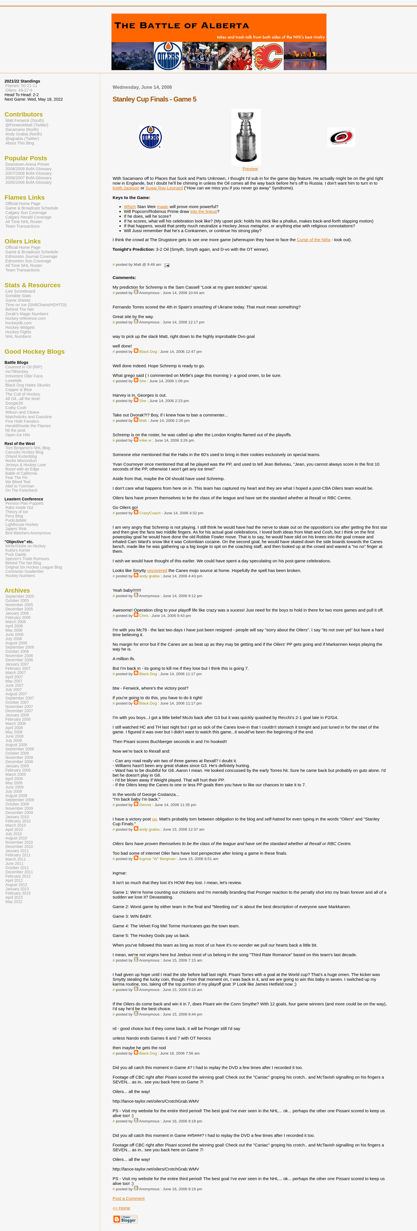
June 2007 (14, 685)
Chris (143, 616)
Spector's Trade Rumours (27, 559)
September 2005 (19, 596)
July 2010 (13, 834)
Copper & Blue (18, 389)
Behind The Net (19, 309)
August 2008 (16, 745)
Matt (143, 420)
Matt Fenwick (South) (24, 120)
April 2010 (14, 830)
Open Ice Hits (17, 435)
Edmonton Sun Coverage (28, 261)
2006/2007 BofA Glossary (28, 178)
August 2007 (16, 694)
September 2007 (19, 698)
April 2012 (14, 880)
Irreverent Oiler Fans (24, 376)
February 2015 (18, 893)
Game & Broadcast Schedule (31, 208)
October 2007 (17, 702)
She (142, 381)
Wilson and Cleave (22, 412)
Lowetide (13, 380)
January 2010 (17, 817)
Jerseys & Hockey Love (25, 465)
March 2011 (15, 859)
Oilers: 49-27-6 (19, 90)
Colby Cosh (16, 407)
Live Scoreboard (20, 291)
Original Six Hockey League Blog (33, 567)
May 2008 (13, 732)
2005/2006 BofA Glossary (28, 182)
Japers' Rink (16, 529)
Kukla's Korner (18, 550)
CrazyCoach (149, 513)
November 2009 (19, 808)
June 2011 (14, 863)
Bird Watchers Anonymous (28, 533)
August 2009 (16, 796)
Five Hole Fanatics (22, 421)
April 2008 (14, 728)
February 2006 (18, 618)
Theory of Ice (16, 512)
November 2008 (19, 757)
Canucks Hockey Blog (24, 452)
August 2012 (16, 885)
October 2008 (17, 753)
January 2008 (17, 715)
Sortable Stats (18, 295)
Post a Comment (129, 1198)
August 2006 (16, 643)
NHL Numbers (18, 336)
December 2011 (19, 872)
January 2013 (17, 889)
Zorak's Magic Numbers (26, 314)
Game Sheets (17, 300)
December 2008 (19, 762)
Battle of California (21, 473)
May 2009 (13, 783)
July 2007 (13, 690)
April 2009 (14, 779)
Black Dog (148, 351)
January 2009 (17, 766)
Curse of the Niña (313, 239)
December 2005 (19, 609)
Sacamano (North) (22, 129)
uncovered (157, 570)
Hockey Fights (18, 332)
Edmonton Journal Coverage (31, 256)
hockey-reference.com (25, 318)
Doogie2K (14, 403)
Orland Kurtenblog (21, 456)
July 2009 (13, 791)
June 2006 (14, 634)
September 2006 (19, 647)
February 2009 (18, 770)
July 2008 (13, 740)
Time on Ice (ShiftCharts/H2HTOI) (36, 305)
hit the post (15, 430)
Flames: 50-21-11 (21, 85)
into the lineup (203, 211)
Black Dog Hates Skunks (27, 385)
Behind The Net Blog (23, 563)
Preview (250, 168)
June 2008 (14, 736)
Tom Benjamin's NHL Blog (27, 448)
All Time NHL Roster (23, 221)
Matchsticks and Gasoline (28, 416)
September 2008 (19, 749)
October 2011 (17, 868)
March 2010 (15, 825)
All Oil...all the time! (22, 398)
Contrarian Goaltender (24, 571)
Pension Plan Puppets (24, 503)
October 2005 (17, 601)
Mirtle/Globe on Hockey (25, 546)
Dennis (145, 805)
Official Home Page (22, 203)
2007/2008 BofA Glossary (28, 173)
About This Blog (19, 143)
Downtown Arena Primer (27, 164)
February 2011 (18, 855)
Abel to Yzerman (19, 486)
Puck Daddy (15, 554)
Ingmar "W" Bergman (157, 859)
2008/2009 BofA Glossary (28, 169)
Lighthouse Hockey (21, 524)
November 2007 (19, 707)
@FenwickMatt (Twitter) (26, 125)
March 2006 (15, 622)
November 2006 (19, 656)
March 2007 (15, 673)
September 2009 (19, 800)
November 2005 (19, 605)
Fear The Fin (16, 478)
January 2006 (17, 613)
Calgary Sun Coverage (26, 212)
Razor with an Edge (22, 469)
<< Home (121, 1208)
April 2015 (14, 897)
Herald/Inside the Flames (28, 426)
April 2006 (14, 626)
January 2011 (17, 851)
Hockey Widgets (20, 327)
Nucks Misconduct (21, 461)
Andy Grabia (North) (23, 134)
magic (163, 206)
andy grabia (149, 576)
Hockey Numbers (20, 576)
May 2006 (13, 630)
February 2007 (18, 668)
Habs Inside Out (19, 508)
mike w (145, 440)
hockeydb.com (18, 323)
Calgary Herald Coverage (28, 217)
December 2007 (19, 711)
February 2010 (18, 821)
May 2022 (13, 902)
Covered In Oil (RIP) (23, 367)
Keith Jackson (126, 187)
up (154, 819)
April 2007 (14, 677)
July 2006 (13, 639)
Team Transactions (22, 226)
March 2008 (15, 724)
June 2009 (14, 787)
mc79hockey (16, 371)
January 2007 (17, 664)
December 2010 (19, 847)
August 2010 (16, 838)
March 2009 (15, 774)
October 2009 (17, 804)
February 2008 (18, 719)
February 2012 (18, 876)
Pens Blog (14, 516)
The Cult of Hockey (22, 394)
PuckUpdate (16, 520)
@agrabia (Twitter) (22, 138)
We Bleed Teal (17, 482)
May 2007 (13, 681)
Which (130, 206)
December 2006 (19, 660)
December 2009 (19, 813)
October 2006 (17, 651)
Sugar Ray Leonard (164, 187)
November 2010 (19, 842)
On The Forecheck (21, 490)
